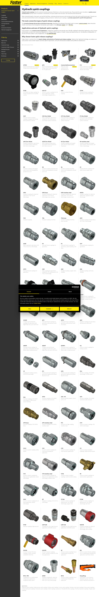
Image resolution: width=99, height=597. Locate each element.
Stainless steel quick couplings (77, 587)
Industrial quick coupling (27, 587)
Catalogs (8, 60)
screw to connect (83, 23)
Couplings (3, 15)
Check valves (4, 17)
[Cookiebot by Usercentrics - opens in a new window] (73, 287)
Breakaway (3, 56)
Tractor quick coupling (64, 587)
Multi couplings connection (54, 588)
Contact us (65, 3)
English (85, 0)
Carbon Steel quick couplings (28, 588)
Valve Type (3, 53)
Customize (49, 308)
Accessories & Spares (6, 27)
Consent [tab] (29, 291)
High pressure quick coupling (40, 587)
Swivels (3, 25)
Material (3, 51)
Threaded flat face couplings (68, 588)
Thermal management (42, 3)
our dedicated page (51, 33)
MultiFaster (4, 19)
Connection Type (5, 45)
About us (60, 3)
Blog (56, 3)
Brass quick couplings (89, 587)
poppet (63, 25)
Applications (33, 3)
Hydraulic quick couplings (42, 588)
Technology (50, 3)
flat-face (71, 25)
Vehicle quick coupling (53, 587)
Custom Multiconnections (7, 21)
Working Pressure (5, 49)
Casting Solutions (5, 23)
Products (27, 3)
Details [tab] (49, 291)
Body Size (3, 42)
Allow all (69, 308)
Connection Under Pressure (7, 47)
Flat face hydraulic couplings (82, 588)
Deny (29, 308)
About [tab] (70, 291)
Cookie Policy (37, 303)
